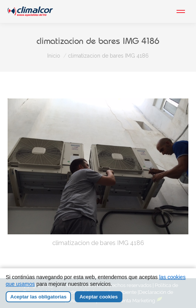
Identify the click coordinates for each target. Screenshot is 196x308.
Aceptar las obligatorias (38, 297)
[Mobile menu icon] (180, 11)
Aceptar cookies (98, 297)
